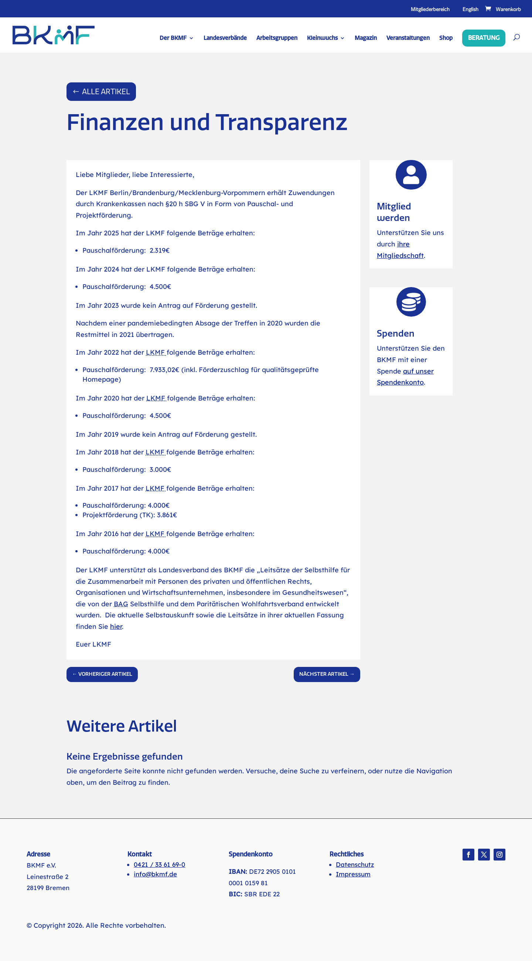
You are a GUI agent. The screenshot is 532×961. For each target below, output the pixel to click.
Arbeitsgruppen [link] (276, 38)
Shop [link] (446, 38)
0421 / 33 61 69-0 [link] (159, 864)
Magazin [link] (366, 38)
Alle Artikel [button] (106, 91)
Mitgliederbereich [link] (430, 9)
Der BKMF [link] (173, 38)
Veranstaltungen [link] (408, 38)
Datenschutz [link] (355, 864)
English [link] (470, 9)
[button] (468, 855)
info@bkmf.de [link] (155, 874)
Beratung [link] (483, 37)
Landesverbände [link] (225, 38)
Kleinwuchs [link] (322, 38)
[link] (502, 9)
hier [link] (116, 626)
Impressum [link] (353, 874)
